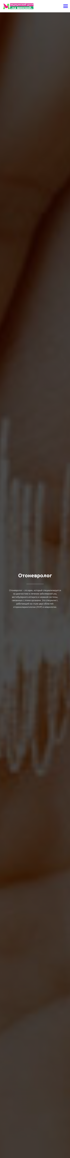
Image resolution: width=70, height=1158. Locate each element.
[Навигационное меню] (65, 6)
